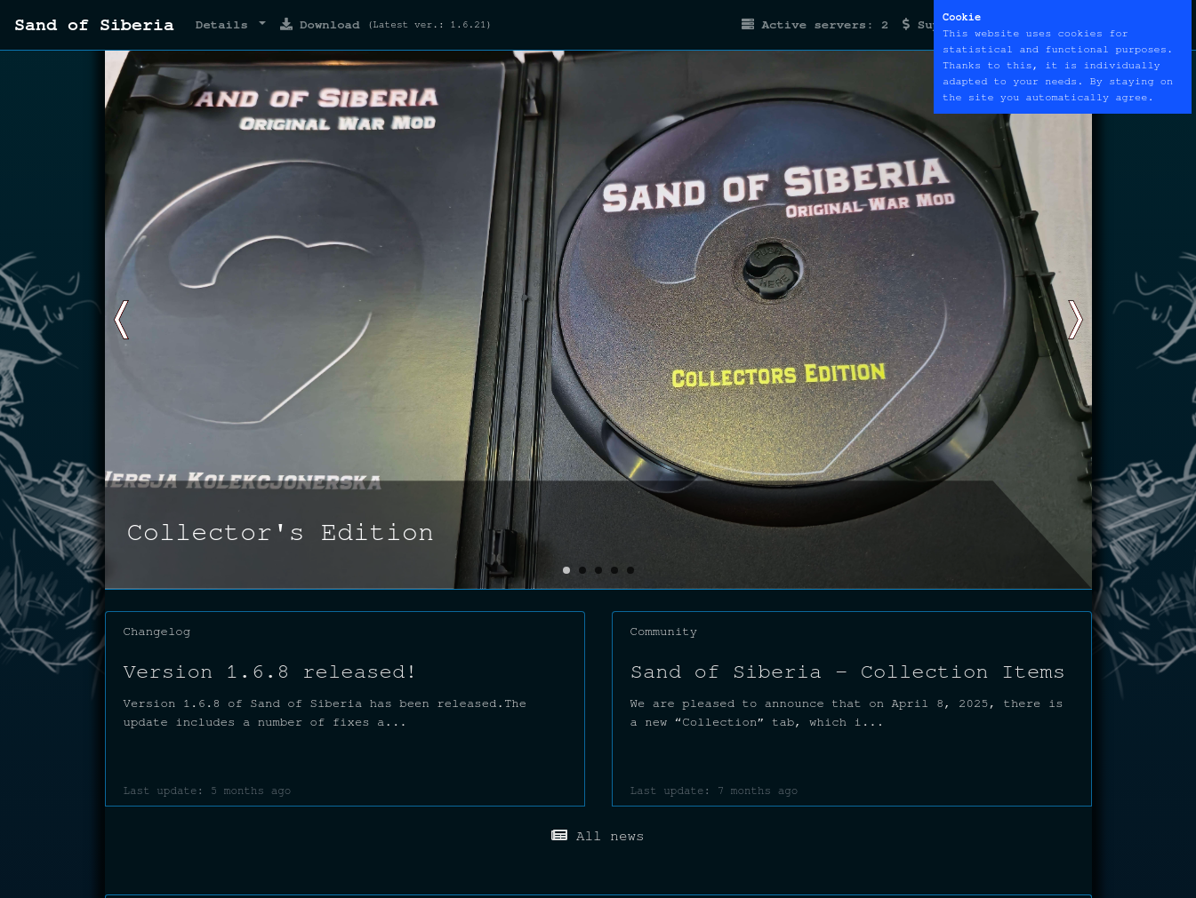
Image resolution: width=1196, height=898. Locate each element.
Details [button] (225, 25)
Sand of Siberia (94, 25)
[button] (1071, 319)
